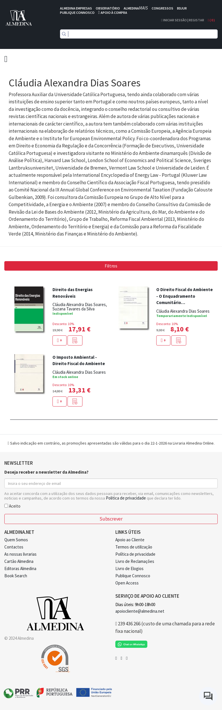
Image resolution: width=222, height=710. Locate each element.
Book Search (15, 575)
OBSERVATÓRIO (108, 8)
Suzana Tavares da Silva (73, 309)
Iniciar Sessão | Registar (182, 20)
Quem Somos (16, 539)
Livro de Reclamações (134, 561)
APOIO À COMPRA (114, 12)
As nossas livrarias (20, 554)
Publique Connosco (132, 575)
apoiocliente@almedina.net (139, 611)
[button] (74, 340)
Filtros (111, 266)
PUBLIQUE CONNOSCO (77, 12)
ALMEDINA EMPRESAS (76, 8)
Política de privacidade (135, 554)
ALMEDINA (136, 8)
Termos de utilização (133, 547)
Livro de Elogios (129, 568)
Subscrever (110, 519)
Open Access (127, 583)
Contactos (13, 547)
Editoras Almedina (20, 568)
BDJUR (182, 8)
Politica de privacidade (126, 498)
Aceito (12, 505)
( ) (211, 20)
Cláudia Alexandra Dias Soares (79, 304)
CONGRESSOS (162, 8)
